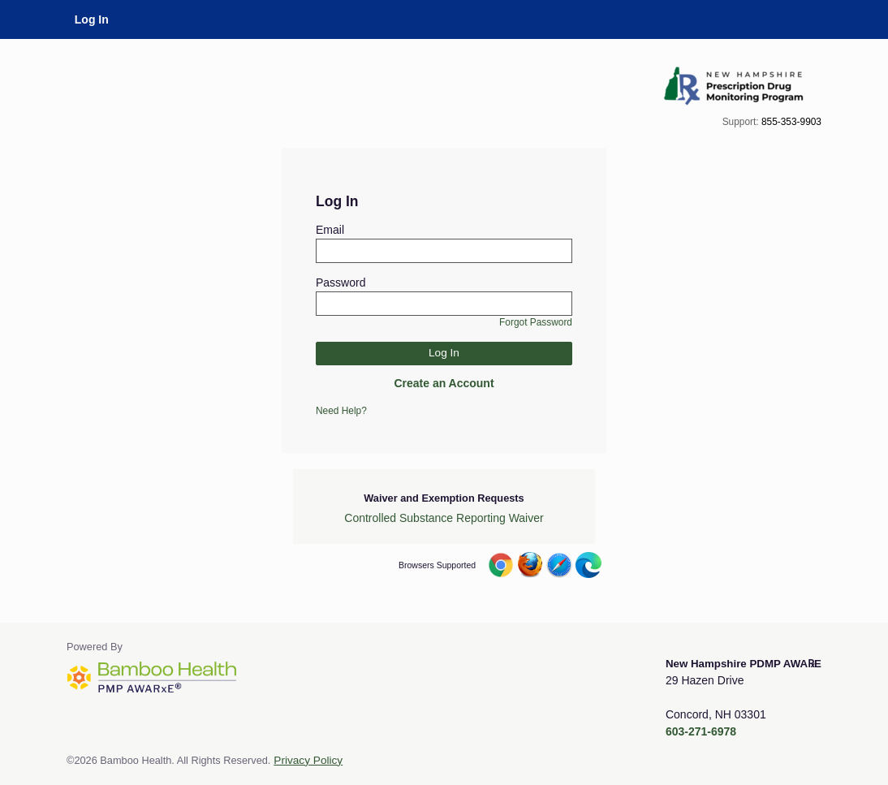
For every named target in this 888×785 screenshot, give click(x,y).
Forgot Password (535, 322)
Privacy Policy (308, 760)
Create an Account (444, 383)
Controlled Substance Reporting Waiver (443, 517)
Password (340, 282)
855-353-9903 (791, 121)
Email (330, 229)
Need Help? (341, 410)
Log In (92, 19)
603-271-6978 (701, 731)
